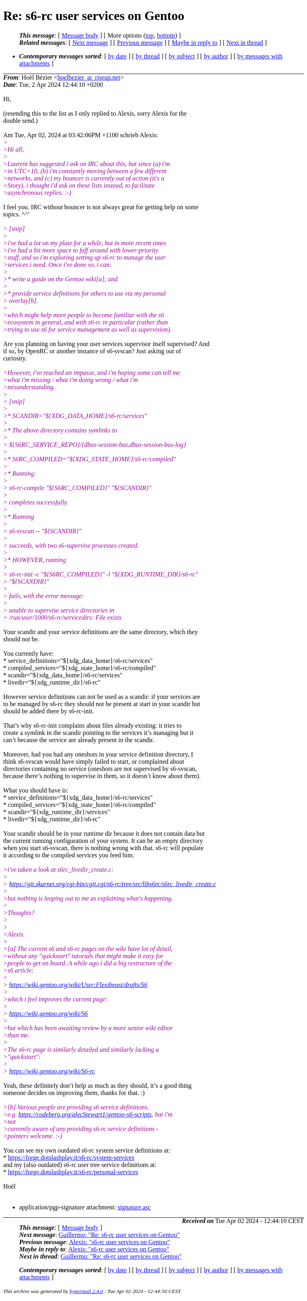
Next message (90, 42)
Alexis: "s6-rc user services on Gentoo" (119, 1242)
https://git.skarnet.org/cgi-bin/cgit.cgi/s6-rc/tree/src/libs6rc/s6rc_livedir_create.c (112, 884)
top (150, 35)
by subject (182, 56)
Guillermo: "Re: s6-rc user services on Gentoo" (119, 1234)
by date (117, 56)
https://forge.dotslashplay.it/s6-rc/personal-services (73, 1172)
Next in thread (245, 42)
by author (216, 56)
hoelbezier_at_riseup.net (89, 77)
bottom (166, 35)
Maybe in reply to (194, 42)
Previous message (140, 42)
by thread (148, 56)
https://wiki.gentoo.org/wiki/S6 (48, 1013)
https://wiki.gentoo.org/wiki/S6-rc (52, 1071)
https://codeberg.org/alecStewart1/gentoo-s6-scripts (85, 1114)
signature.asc (134, 1207)
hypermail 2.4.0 (86, 1291)
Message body (80, 35)
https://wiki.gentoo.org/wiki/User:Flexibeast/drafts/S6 (78, 984)
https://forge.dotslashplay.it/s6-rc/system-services (71, 1157)
